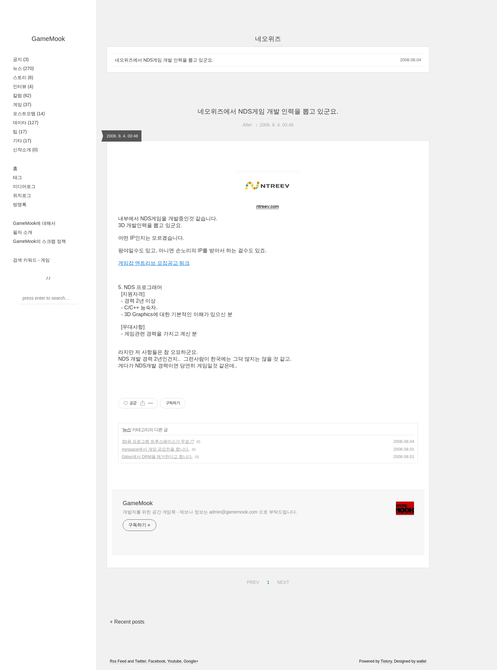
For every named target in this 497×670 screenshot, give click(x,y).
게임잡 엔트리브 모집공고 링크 (154, 263)
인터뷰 (23, 86)
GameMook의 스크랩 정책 (39, 241)
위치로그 (22, 195)
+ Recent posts (127, 622)
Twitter (140, 661)
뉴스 (23, 68)
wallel (421, 661)
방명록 (19, 204)
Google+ (191, 661)
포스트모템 (29, 113)
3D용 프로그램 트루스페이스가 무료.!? (158, 441)
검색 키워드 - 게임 (31, 260)
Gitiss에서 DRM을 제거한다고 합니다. (157, 456)
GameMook (48, 38)
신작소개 (25, 149)
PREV (252, 581)
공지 (21, 59)
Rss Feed (118, 661)
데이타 (25, 122)
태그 (17, 177)
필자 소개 (22, 232)
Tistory (386, 661)
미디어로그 (24, 186)
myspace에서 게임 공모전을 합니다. (155, 449)
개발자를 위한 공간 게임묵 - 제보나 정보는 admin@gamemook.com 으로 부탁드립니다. (210, 512)
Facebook (156, 661)
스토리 (23, 77)
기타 (22, 140)
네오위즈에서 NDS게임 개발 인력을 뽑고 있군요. (164, 60)
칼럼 (22, 95)
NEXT (282, 581)
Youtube (174, 661)
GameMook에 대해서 (34, 223)
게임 (22, 104)
